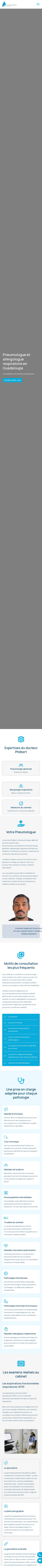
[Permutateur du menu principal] (38, 4)
